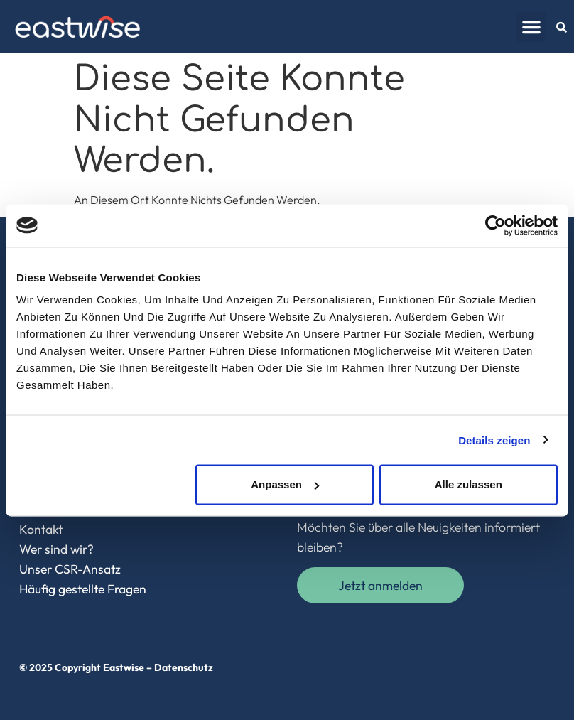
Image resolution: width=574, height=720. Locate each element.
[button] (531, 27)
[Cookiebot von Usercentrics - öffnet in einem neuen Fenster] (495, 225)
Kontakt (41, 529)
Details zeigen (494, 440)
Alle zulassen (468, 484)
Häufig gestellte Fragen (82, 589)
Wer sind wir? (56, 549)
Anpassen (285, 484)
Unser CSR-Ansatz (70, 569)
